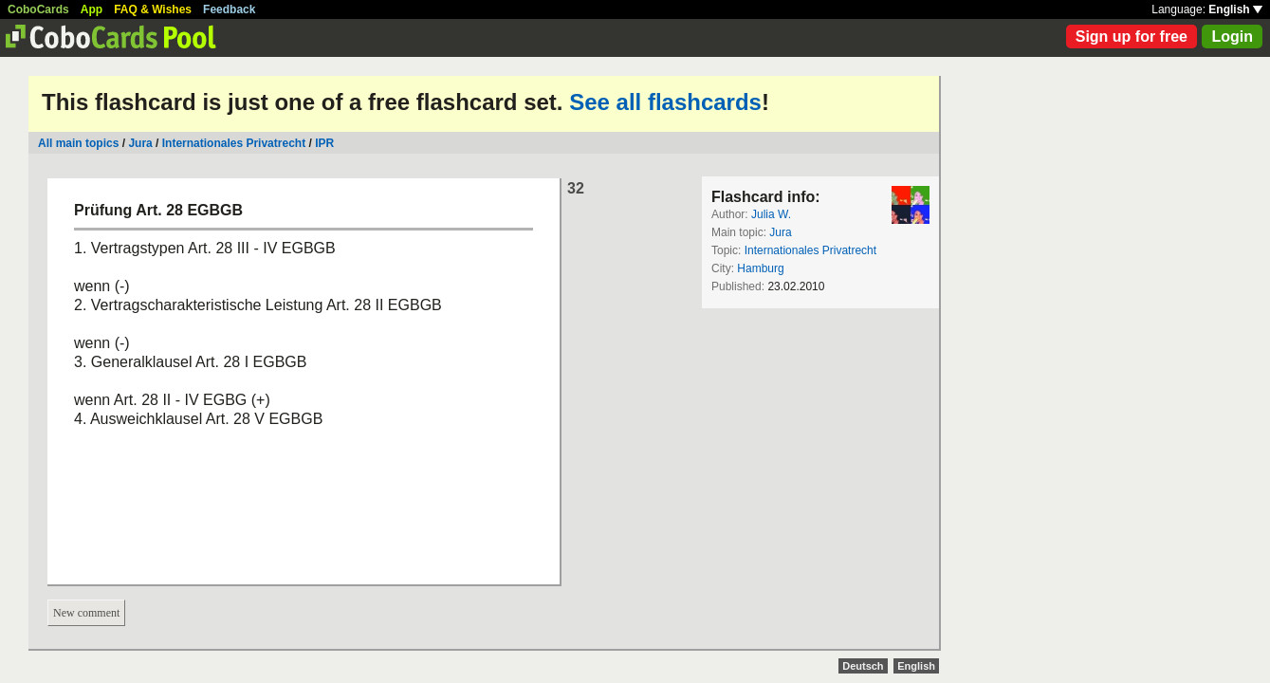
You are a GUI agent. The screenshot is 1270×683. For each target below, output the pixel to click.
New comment (86, 612)
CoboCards (38, 9)
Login (1232, 36)
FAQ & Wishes (153, 9)
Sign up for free (1131, 36)
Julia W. (771, 214)
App (91, 9)
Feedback (229, 9)
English (1235, 9)
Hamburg (760, 268)
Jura (140, 143)
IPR (324, 143)
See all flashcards (665, 102)
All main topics (78, 143)
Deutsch (862, 666)
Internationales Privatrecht (233, 143)
